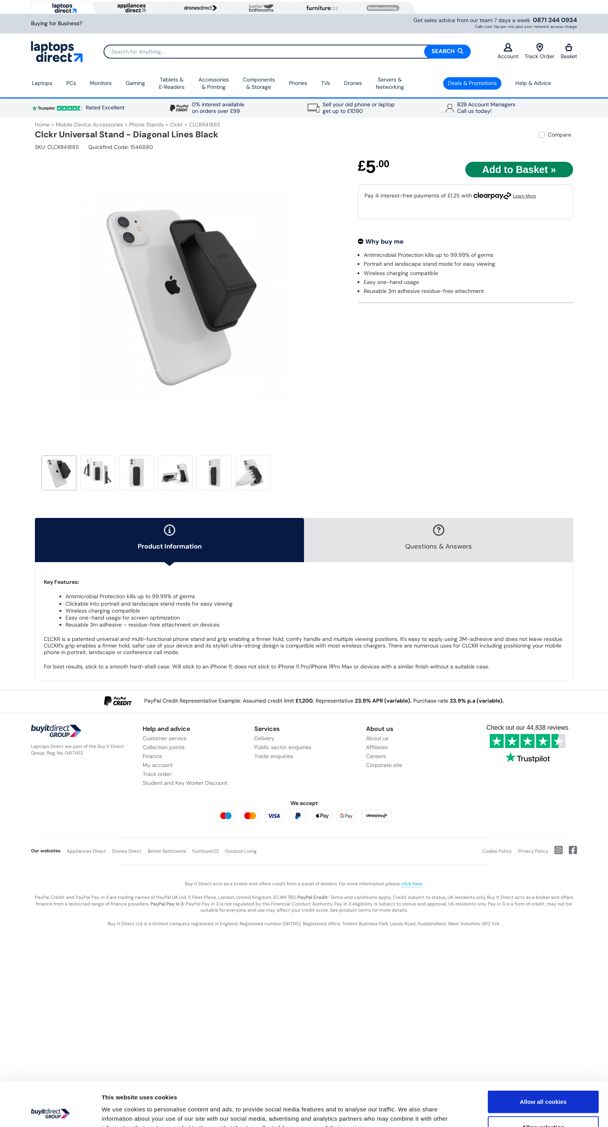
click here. (412, 884)
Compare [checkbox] (559, 134)
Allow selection (543, 1085)
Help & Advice (533, 83)
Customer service (165, 738)
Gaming (135, 83)
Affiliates (377, 747)
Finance (152, 756)
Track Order (539, 51)
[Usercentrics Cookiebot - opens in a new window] (50, 1112)
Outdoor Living (241, 851)
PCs (71, 83)
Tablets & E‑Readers (172, 83)
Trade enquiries (273, 756)
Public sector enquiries (282, 747)
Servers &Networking (390, 83)
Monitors (101, 83)
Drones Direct (127, 851)
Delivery (264, 738)
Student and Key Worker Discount (185, 782)
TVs (325, 83)
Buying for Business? (56, 23)
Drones (353, 83)
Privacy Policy (533, 851)
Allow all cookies (543, 1060)
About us (377, 738)
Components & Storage (259, 83)
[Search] (287, 52)
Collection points (164, 747)
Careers (376, 756)
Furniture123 (205, 851)
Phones (298, 83)
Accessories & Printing (214, 83)
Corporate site (384, 765)
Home (42, 124)
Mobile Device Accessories (89, 124)
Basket (569, 51)
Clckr (176, 124)
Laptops (42, 83)
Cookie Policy (497, 851)
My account (158, 765)
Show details (407, 1111)
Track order (157, 773)
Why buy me (384, 241)
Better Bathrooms (167, 851)
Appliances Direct (86, 851)
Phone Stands (146, 124)
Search (447, 51)
